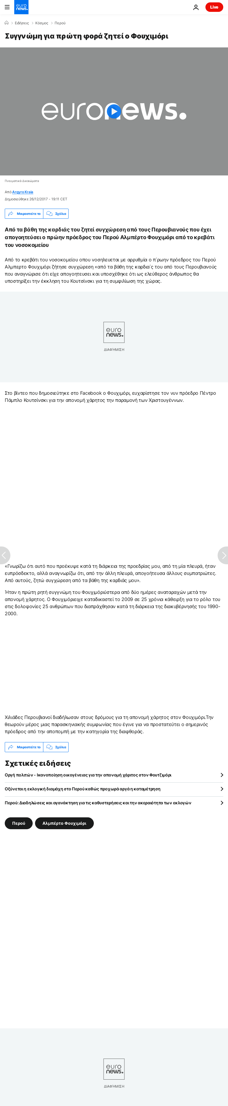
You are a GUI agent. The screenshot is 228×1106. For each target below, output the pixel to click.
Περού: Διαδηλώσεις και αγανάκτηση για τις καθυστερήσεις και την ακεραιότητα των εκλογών (98, 802)
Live (214, 6)
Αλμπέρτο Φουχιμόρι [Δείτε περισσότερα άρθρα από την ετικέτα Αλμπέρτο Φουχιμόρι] (64, 823)
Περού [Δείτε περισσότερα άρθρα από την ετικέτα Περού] (18, 823)
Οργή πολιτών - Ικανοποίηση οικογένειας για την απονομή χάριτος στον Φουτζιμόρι (88, 774)
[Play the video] (114, 111)
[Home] (6, 23)
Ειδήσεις (22, 23)
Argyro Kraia (22, 192)
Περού (60, 23)
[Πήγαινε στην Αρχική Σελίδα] (21, 7)
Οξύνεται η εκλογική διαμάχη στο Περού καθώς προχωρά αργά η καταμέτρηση (82, 788)
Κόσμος (41, 23)
